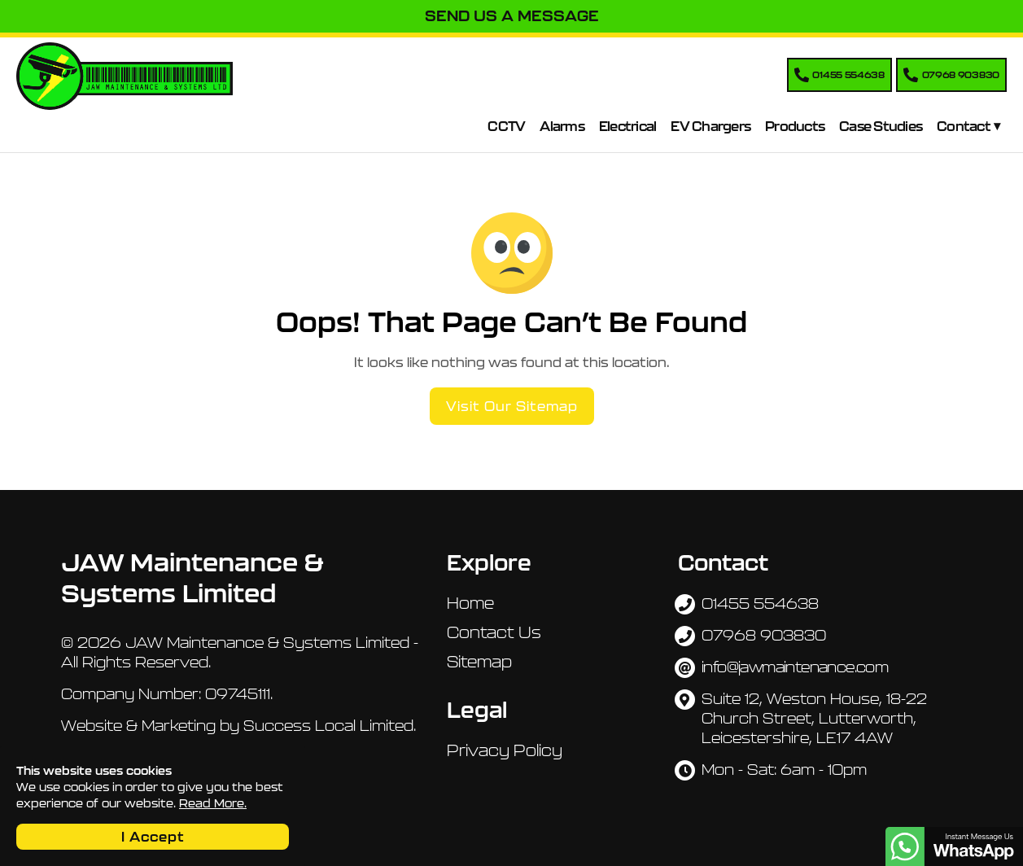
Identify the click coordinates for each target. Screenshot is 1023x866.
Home (470, 603)
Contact (963, 126)
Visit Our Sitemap (512, 406)
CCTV (506, 126)
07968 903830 (764, 635)
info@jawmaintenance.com (795, 667)
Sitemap (479, 662)
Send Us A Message (512, 15)
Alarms (562, 126)
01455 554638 (760, 603)
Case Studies (880, 126)
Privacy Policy (504, 750)
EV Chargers (710, 126)
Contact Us (494, 632)
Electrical (628, 126)
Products (794, 126)
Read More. (213, 803)
